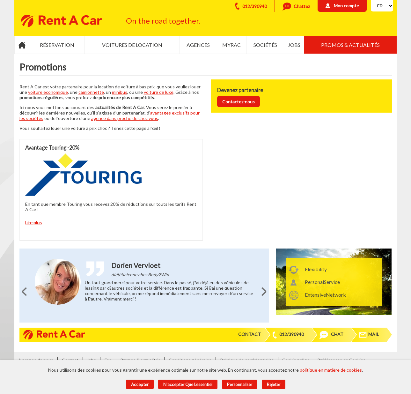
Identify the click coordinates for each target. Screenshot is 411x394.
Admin (379, 360)
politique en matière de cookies (331, 370)
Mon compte (346, 5)
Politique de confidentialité (247, 360)
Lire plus (33, 222)
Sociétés (265, 45)
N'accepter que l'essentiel (187, 384)
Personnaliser (239, 384)
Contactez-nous (238, 101)
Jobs (294, 45)
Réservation (57, 45)
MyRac (231, 45)
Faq (108, 360)
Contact (249, 334)
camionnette (91, 92)
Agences (198, 45)
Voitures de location (132, 45)
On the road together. (163, 20)
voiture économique (48, 92)
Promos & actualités (350, 45)
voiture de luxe (158, 92)
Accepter (140, 384)
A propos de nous (35, 360)
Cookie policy (295, 360)
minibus (119, 92)
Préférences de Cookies (341, 360)
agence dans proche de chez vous (124, 118)
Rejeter (273, 384)
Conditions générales (190, 360)
